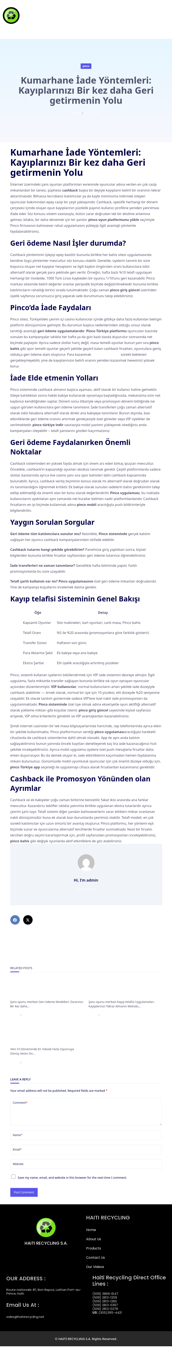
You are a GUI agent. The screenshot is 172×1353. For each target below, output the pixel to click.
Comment (20, 1102)
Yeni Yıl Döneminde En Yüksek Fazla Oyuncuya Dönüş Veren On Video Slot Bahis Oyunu (46, 1036)
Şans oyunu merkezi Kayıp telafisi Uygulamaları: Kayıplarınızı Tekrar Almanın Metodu (124, 989)
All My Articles (86, 889)
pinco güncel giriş (106, 354)
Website (18, 1171)
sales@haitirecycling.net (25, 1319)
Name (18, 1141)
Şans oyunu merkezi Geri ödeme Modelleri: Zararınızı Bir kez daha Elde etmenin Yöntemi (46, 989)
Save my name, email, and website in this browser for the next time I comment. (72, 1184)
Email (17, 1156)
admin (76, 113)
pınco (86, 66)
